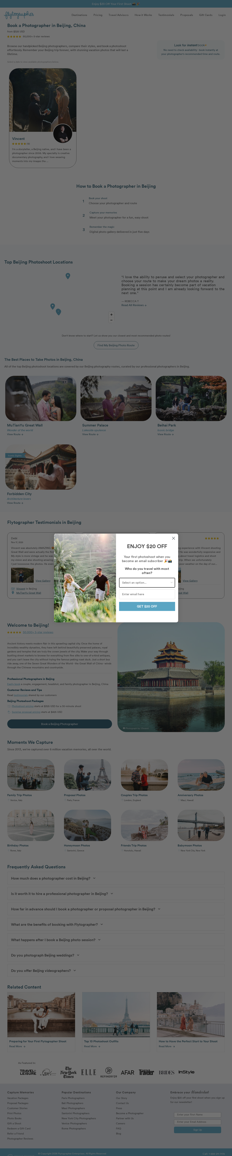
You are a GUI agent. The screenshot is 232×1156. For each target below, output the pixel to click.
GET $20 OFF (147, 606)
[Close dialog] (173, 538)
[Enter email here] (147, 594)
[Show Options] (171, 582)
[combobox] (146, 582)
